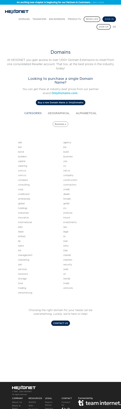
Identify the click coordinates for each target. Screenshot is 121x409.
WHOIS (32, 402)
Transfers (39, 19)
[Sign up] (104, 27)
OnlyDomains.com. (64, 93)
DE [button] (114, 27)
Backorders (57, 19)
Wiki (31, 405)
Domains (24, 19)
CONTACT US (60, 323)
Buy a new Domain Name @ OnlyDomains (60, 102)
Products (74, 19)
